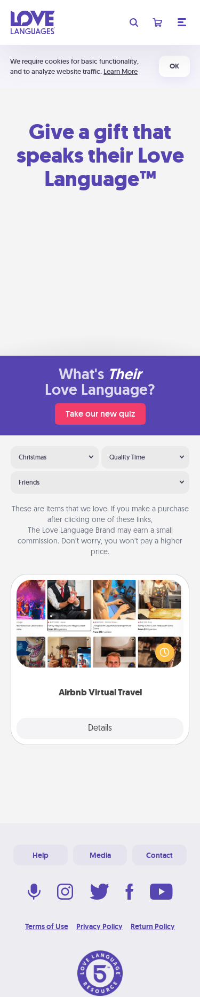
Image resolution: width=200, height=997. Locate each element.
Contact (159, 855)
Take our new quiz (100, 413)
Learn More (120, 71)
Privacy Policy (99, 926)
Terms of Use (46, 926)
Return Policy (153, 926)
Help (41, 855)
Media (100, 855)
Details (100, 728)
